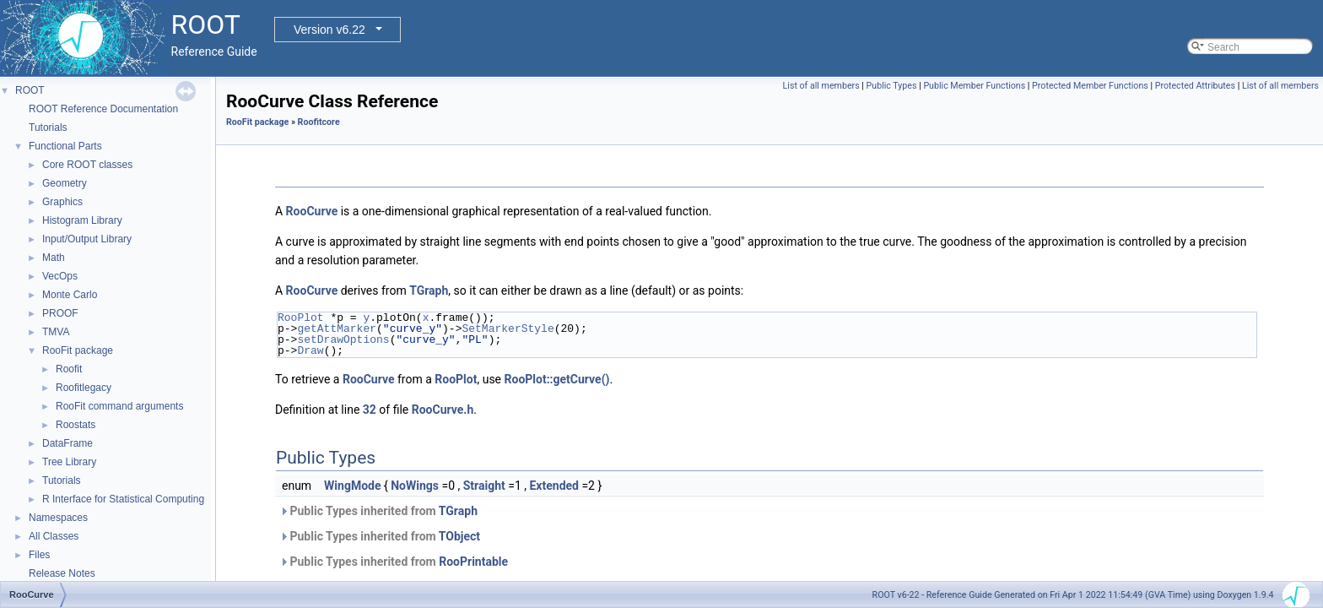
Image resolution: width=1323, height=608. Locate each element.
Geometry (64, 183)
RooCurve (312, 211)
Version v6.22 (329, 29)
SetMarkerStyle (508, 328)
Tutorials (48, 127)
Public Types (892, 85)
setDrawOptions (343, 339)
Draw (310, 350)
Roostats (75, 425)
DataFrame (67, 443)
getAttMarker (336, 328)
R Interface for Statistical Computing (123, 499)
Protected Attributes (1195, 85)
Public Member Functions (974, 85)
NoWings (415, 485)
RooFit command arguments (119, 406)
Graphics (62, 202)
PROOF (60, 313)
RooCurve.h (443, 409)
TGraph (428, 290)
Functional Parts (65, 146)
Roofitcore (319, 122)
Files (39, 555)
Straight (484, 485)
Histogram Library (82, 220)
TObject (459, 536)
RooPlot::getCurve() (557, 379)
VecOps (60, 276)
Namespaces (58, 518)
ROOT (30, 90)
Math (53, 257)
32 (369, 409)
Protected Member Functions (1090, 85)
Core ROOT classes (87, 165)
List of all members (821, 85)
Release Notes (62, 573)
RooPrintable (473, 561)
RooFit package (77, 350)
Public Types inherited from (378, 511)
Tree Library (69, 462)
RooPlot (301, 317)
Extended (553, 485)
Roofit (69, 369)
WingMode (352, 485)
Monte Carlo (69, 295)
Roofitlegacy (83, 388)
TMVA (55, 332)
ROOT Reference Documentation (103, 109)
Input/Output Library (87, 239)
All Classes (53, 536)
